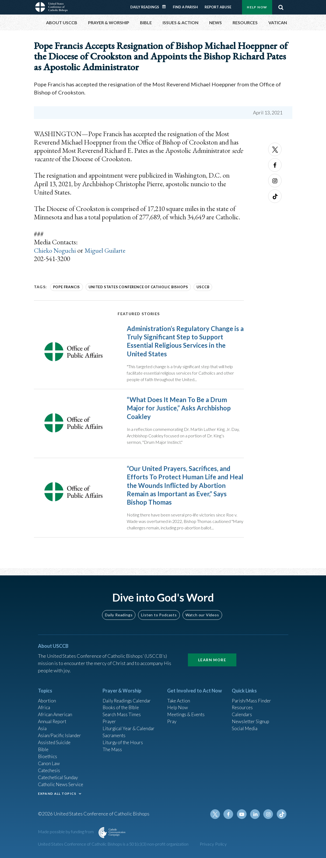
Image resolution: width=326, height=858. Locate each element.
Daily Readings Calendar (166, 6)
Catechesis (49, 769)
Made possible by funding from (66, 831)
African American (55, 711)
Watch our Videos (202, 610)
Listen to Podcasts (159, 610)
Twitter (275, 149)
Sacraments (115, 733)
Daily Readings (144, 7)
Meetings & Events (187, 711)
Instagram (275, 180)
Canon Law (49, 762)
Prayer (110, 718)
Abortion (47, 696)
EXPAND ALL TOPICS (57, 793)
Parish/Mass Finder (252, 696)
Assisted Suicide (55, 740)
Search (281, 7)
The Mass (113, 747)
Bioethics (48, 754)
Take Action (179, 696)
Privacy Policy (213, 843)
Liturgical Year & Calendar (130, 725)
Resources (243, 703)
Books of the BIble (122, 703)
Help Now (257, 7)
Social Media (245, 725)
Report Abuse (218, 7)
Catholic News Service (61, 783)
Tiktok (275, 196)
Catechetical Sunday (59, 776)
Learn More (212, 655)
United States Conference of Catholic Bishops (135, 287)
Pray (172, 718)
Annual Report (53, 718)
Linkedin (256, 814)
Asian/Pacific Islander (60, 733)
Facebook (275, 165)
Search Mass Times (122, 711)
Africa (44, 703)
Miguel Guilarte (109, 250)
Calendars (242, 711)
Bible (43, 747)
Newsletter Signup (251, 718)
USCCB (198, 287)
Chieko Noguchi (56, 250)
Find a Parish (185, 7)
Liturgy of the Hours (123, 740)
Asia (42, 725)
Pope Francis (66, 287)
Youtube (243, 814)
